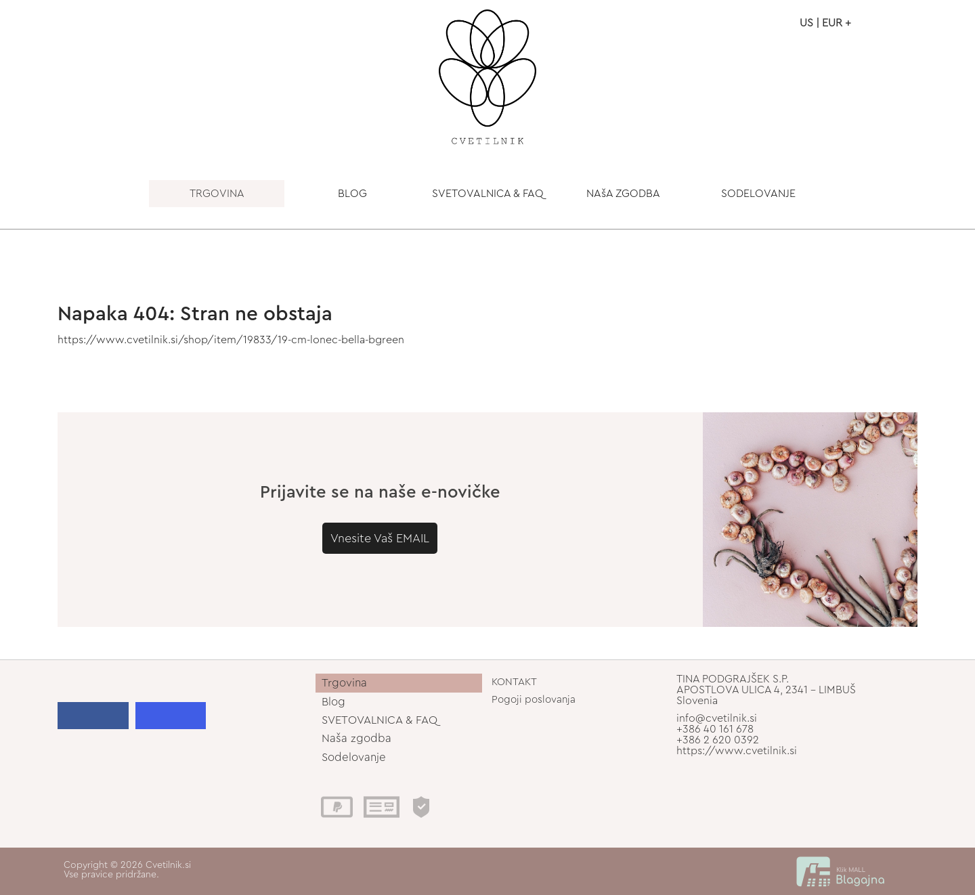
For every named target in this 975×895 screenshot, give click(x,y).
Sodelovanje (354, 757)
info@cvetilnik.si (716, 718)
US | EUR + (825, 23)
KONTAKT (514, 682)
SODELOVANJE (758, 193)
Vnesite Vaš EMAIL (379, 538)
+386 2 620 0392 (717, 740)
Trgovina (344, 683)
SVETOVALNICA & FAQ (488, 193)
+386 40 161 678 (715, 729)
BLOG (352, 193)
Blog (333, 701)
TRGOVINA (217, 193)
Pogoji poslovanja (534, 700)
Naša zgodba (356, 738)
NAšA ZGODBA (623, 193)
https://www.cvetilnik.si (736, 750)
